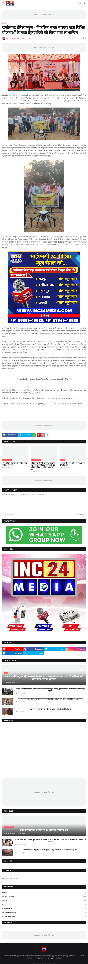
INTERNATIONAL (44, 908)
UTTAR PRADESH (44, 916)
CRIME (44, 900)
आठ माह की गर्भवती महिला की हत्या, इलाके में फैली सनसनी (72, 464)
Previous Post (8, 515)
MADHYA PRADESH (44, 912)
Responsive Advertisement (44, 14)
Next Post (81, 515)
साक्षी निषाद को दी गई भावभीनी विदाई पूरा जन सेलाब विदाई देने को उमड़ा (50, 709)
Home (4, 23)
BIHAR (44, 892)
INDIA (44, 904)
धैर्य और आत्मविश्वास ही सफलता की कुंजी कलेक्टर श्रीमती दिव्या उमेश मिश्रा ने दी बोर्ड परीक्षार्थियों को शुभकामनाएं (50, 699)
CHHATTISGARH (44, 896)
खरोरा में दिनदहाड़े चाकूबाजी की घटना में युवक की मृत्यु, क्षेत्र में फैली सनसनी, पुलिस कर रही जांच (50, 850)
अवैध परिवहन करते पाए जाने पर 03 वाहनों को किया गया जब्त (14, 464)
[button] (3, 3)
